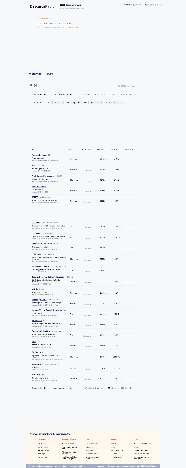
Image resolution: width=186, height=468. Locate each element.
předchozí (88, 94)
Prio (33, 165)
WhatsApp (41, 454)
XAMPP (35, 197)
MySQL (35, 289)
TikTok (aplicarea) (92, 444)
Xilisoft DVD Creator (41, 266)
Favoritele (42, 440)
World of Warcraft (116, 457)
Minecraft (113, 444)
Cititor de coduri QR (141, 450)
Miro (34, 342)
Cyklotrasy (36, 352)
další (130, 94)
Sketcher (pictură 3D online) (93, 458)
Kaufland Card (43, 447)
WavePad (36, 375)
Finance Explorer (39, 155)
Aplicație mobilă (69, 440)
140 (126, 94)
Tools (88, 440)
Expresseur (37, 321)
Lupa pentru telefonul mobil (69, 448)
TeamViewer (90, 447)
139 (122, 94)
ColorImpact (37, 254)
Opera (136, 447)
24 (104, 94)
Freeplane (36, 223)
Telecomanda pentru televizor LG (69, 453)
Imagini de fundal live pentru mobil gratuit (69, 458)
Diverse (137, 440)
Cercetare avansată (70, 27)
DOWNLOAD (128, 159)
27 (115, 94)
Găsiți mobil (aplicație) (141, 454)
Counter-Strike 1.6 (116, 450)
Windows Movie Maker (142, 444)
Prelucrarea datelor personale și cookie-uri (70, 466)
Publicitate (128, 5)
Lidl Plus (41, 444)
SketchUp (89, 450)
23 (101, 94)
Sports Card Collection (42, 244)
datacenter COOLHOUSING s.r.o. (144, 466)
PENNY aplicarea (44, 450)
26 (113, 94)
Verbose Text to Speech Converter (47, 310)
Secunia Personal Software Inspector (48, 277)
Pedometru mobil (68, 444)
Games (113, 440)
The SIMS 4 (114, 454)
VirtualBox (36, 364)
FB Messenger (43, 457)
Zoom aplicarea (91, 454)
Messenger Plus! (39, 300)
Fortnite (112, 447)
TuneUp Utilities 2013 (41, 331)
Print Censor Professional (43, 176)
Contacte (138, 5)
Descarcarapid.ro (45, 18)
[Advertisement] (93, 51)
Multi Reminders (39, 186)
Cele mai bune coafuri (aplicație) (141, 458)
